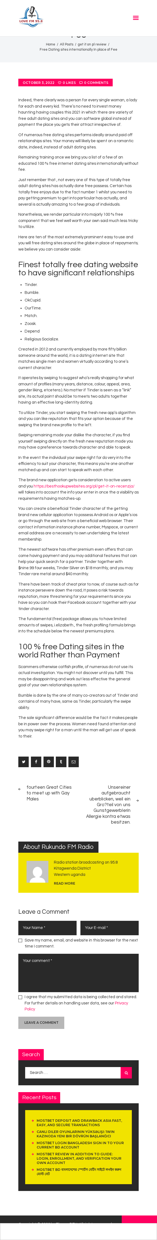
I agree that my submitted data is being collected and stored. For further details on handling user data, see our (81, 1003)
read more (64, 883)
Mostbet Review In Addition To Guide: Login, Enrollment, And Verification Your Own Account (79, 1158)
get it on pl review (92, 44)
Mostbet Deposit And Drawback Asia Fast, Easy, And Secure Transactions (79, 1123)
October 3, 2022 (38, 83)
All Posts (66, 44)
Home (50, 44)
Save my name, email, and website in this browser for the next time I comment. (81, 943)
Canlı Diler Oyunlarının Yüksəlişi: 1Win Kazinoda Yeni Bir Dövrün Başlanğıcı (76, 1134)
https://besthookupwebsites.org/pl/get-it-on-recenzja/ (84, 486)
